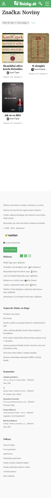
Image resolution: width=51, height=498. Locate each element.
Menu (47, 3)
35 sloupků (38, 65)
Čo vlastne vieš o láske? (12, 394)
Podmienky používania (12, 458)
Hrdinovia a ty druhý (11, 280)
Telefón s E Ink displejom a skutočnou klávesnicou (22, 289)
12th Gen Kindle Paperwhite (14, 276)
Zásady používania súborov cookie (16, 467)
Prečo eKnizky (9, 476)
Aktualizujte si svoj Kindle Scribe (16, 297)
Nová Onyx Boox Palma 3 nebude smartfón (20, 353)
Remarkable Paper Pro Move (14, 272)
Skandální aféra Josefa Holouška (12, 67)
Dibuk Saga (7, 263)
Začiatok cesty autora (11, 314)
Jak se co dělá (13, 115)
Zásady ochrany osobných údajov (16, 463)
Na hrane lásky (9, 405)
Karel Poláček (40, 69)
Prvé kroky (7, 318)
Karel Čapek (14, 72)
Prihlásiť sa (3, 3)
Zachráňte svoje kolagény (13, 267)
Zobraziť (30, 380)
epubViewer (8, 454)
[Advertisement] (25, 159)
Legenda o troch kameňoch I (14, 416)
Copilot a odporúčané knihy (13, 285)
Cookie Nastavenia (11, 243)
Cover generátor (9, 449)
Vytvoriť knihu (9, 445)
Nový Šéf (6, 383)
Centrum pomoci (9, 472)
